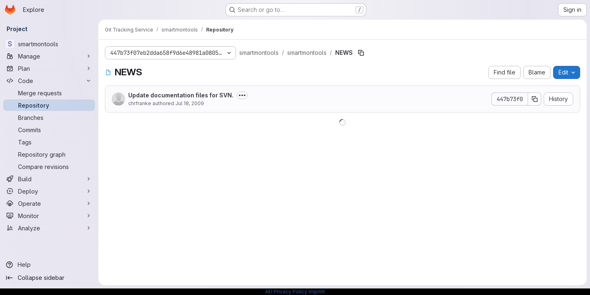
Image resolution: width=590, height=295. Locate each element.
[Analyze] (49, 228)
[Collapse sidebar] (49, 278)
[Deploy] (49, 191)
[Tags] (49, 142)
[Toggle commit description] (242, 95)
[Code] (49, 80)
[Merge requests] (49, 93)
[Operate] (49, 203)
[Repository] (49, 105)
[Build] (49, 179)
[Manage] (49, 56)
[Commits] (49, 129)
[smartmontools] (49, 44)
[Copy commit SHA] (534, 99)
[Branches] (49, 117)
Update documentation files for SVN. (181, 95)
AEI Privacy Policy (286, 291)
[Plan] (49, 68)
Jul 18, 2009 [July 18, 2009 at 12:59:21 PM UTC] (189, 103)
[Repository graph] (49, 154)
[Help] (49, 264)
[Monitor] (49, 215)
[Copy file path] (361, 52)
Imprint (317, 291)
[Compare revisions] (49, 166)
